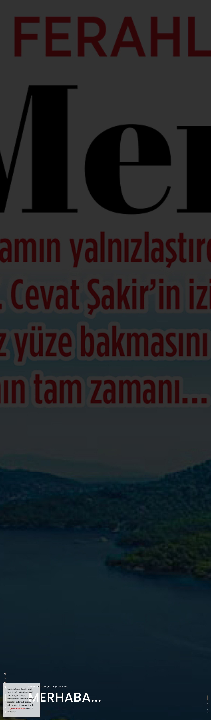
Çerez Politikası (17, 708)
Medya (46, 686)
